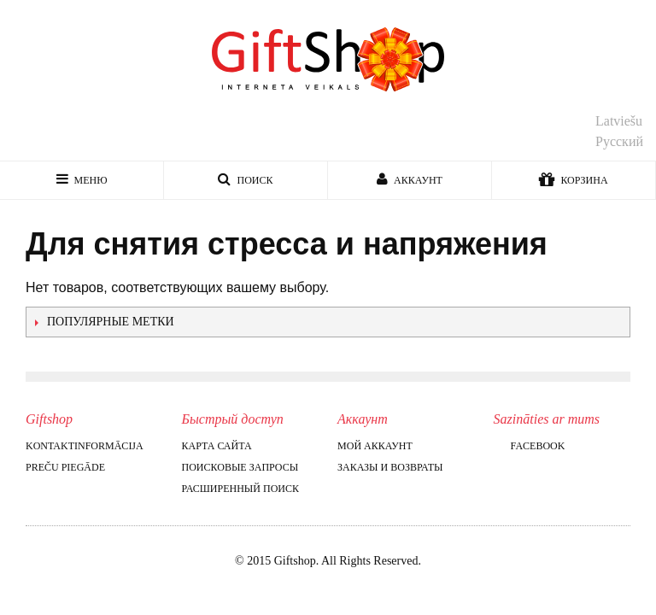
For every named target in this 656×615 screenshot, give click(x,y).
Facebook (529, 446)
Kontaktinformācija (85, 446)
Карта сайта (217, 446)
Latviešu (618, 121)
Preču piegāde (65, 467)
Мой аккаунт (375, 446)
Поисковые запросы (240, 467)
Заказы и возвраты (389, 467)
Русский (619, 141)
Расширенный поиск (240, 489)
